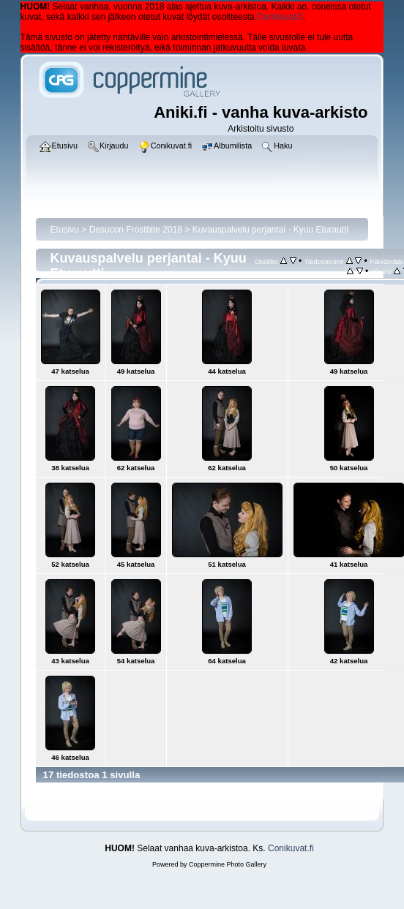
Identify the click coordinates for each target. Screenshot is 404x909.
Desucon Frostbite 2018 (135, 230)
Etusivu (64, 230)
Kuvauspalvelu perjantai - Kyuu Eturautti (270, 230)
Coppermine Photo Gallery (227, 864)
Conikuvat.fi (280, 17)
